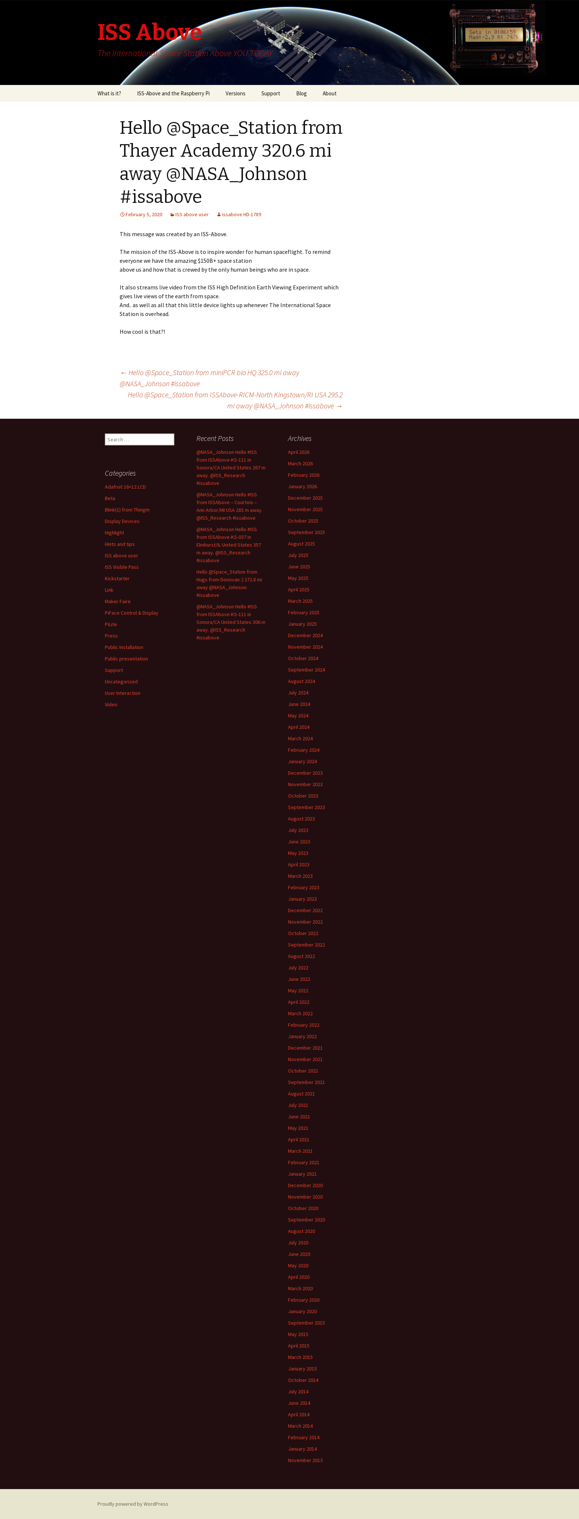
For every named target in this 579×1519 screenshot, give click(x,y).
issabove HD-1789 (241, 214)
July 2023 (298, 830)
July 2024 (298, 692)
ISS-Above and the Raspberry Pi (173, 93)
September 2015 (306, 1322)
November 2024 (305, 646)
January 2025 (302, 624)
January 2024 (302, 761)
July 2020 (298, 1242)
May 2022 (298, 990)
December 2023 (305, 772)
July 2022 (298, 967)
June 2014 (299, 1403)
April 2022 (298, 1002)
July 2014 (298, 1391)
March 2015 (300, 1357)
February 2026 (303, 475)
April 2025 (298, 589)
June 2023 (299, 841)
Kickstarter (117, 578)
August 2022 (301, 956)
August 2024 (301, 681)
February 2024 (303, 750)
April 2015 (298, 1345)
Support (270, 93)
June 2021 (299, 1116)
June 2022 (299, 979)
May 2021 (298, 1128)
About (330, 93)
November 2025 (305, 509)
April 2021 (298, 1139)
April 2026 (298, 452)
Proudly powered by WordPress (132, 1504)
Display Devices (122, 521)
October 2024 (303, 658)
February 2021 (303, 1162)
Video (111, 704)
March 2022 (300, 1013)
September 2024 (306, 669)
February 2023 (303, 887)
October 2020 (303, 1208)
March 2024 (300, 738)
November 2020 (305, 1196)
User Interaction (122, 693)
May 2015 (298, 1334)
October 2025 (303, 520)
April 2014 (298, 1414)
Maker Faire (118, 601)
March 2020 (300, 1288)
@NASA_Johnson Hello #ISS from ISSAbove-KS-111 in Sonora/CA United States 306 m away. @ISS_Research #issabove (230, 622)
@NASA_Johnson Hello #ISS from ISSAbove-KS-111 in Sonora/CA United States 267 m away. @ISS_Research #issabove (230, 467)
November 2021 (305, 1059)
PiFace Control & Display (131, 612)
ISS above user (192, 214)
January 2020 (302, 1311)
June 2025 (299, 566)
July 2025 (298, 555)
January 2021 (302, 1173)
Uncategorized (121, 681)
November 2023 (305, 784)
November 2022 (305, 921)
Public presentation (126, 658)
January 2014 (302, 1448)
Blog (301, 93)
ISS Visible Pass (122, 567)
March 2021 (300, 1151)
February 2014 (303, 1437)
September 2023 (306, 807)
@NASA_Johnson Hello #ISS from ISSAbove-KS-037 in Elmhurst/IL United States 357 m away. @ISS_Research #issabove (228, 545)
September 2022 (306, 944)
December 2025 (305, 498)
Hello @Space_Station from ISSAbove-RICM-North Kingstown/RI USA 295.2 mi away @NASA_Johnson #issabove (235, 400)
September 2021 (306, 1082)
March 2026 (300, 463)
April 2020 (298, 1277)
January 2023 (302, 899)
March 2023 (300, 876)
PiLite (111, 624)
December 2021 (305, 1047)
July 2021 (298, 1105)
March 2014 (300, 1426)
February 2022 (303, 1025)
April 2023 (298, 864)
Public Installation (124, 647)
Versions (236, 93)
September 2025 (306, 532)
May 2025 (298, 578)
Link (109, 590)
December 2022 (305, 910)
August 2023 (301, 818)
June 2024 (299, 704)
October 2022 (303, 933)
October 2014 (303, 1380)
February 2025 (303, 612)
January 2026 (302, 486)
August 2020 (301, 1231)
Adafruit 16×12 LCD (125, 486)
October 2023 (303, 795)
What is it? (109, 93)
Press (111, 635)
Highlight (114, 532)
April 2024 (298, 727)
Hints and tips (120, 544)
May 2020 (298, 1265)
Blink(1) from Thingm (127, 509)
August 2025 (301, 543)
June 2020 (299, 1254)
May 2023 (298, 853)
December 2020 (305, 1185)
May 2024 (298, 715)
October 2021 (303, 1070)
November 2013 (305, 1460)
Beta (110, 498)
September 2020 (306, 1219)
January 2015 (302, 1368)
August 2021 (301, 1093)
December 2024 (305, 635)
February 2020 (303, 1300)
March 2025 (300, 601)
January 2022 (302, 1036)
